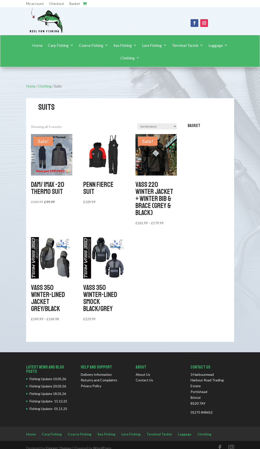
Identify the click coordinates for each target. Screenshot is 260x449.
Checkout (56, 4)
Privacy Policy (91, 386)
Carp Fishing (58, 45)
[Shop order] (157, 126)
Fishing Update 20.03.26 (48, 386)
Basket (74, 4)
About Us (143, 374)
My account (35, 4)
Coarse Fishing (91, 45)
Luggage (215, 45)
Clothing (127, 58)
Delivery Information (96, 374)
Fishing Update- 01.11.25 (48, 409)
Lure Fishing (152, 45)
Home (37, 45)
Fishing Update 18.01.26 (48, 394)
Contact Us (144, 380)
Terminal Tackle (185, 45)
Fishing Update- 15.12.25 (48, 401)
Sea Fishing (122, 45)
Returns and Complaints (99, 380)
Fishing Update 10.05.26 (48, 379)
